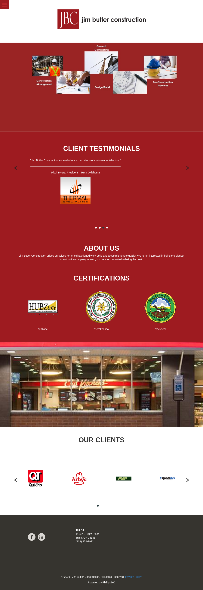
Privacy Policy (133, 576)
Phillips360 (109, 582)
